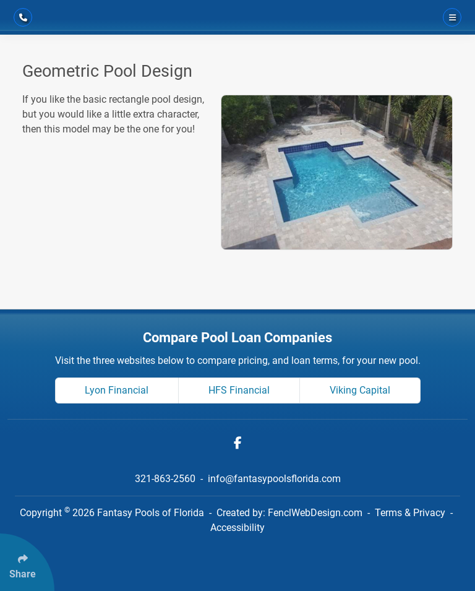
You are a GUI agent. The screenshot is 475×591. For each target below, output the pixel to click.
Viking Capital (360, 390)
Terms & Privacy (410, 513)
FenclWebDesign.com (315, 513)
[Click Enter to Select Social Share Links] (27, 562)
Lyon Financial (116, 390)
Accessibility (237, 527)
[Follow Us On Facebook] (238, 443)
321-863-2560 (166, 479)
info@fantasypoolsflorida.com (274, 479)
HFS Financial (239, 390)
